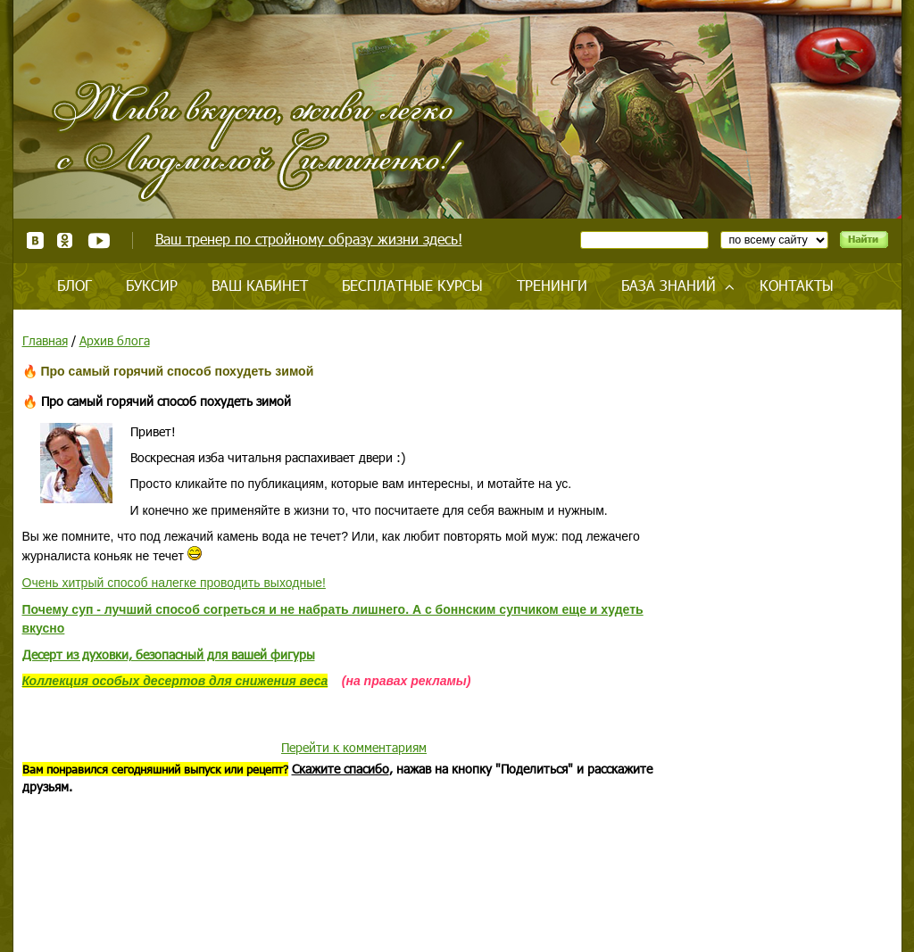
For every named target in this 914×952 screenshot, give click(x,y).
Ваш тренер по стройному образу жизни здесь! (308, 238)
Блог (74, 285)
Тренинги (552, 285)
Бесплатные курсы (412, 285)
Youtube (98, 240)
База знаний (668, 285)
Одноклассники (65, 240)
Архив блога (114, 340)
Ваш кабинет (260, 285)
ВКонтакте (35, 240)
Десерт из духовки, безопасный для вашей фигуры (168, 654)
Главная (45, 340)
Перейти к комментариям (354, 747)
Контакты (797, 285)
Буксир (152, 285)
